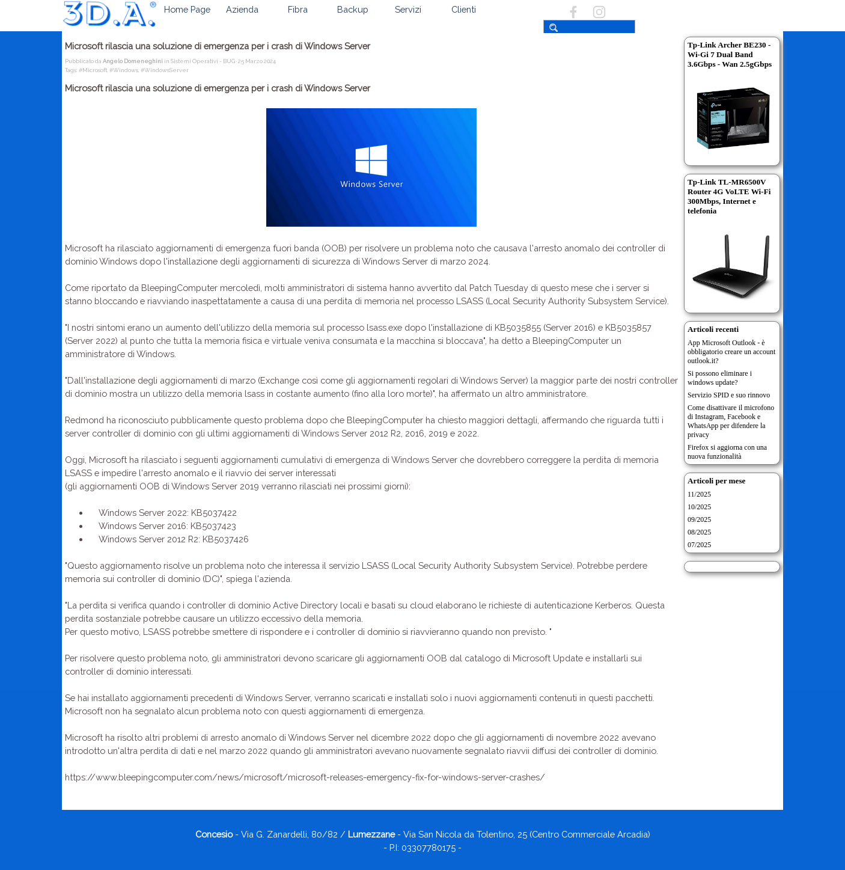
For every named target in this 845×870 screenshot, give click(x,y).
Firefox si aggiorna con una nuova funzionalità (727, 452)
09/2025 (699, 519)
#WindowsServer (165, 70)
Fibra (298, 9)
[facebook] (573, 12)
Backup (352, 9)
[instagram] (599, 12)
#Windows (123, 70)
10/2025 (699, 507)
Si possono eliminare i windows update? (720, 378)
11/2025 (699, 494)
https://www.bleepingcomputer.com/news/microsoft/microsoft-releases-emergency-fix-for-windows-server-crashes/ (305, 777)
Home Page (187, 9)
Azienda (242, 9)
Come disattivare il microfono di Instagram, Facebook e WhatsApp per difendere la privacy (731, 421)
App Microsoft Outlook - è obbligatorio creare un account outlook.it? (731, 352)
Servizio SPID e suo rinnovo (729, 395)
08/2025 (699, 532)
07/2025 (699, 545)
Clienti (463, 9)
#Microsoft (93, 70)
